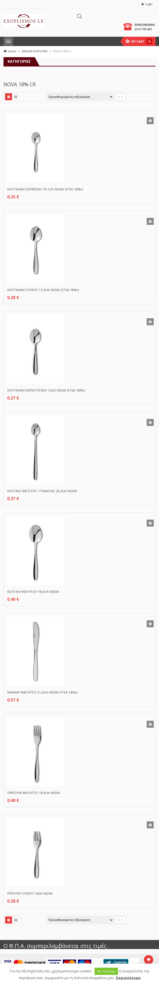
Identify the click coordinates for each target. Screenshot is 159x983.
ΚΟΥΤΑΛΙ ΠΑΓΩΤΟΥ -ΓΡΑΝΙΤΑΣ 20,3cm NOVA (42, 491)
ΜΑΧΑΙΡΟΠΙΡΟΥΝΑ (35, 51)
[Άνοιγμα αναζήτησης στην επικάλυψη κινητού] (79, 16)
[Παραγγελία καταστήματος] (80, 96)
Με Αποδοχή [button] (106, 971)
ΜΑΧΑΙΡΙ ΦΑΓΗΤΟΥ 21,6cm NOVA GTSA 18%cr (42, 692)
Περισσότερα (128, 977)
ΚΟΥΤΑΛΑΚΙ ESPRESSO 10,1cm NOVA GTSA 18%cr (45, 189)
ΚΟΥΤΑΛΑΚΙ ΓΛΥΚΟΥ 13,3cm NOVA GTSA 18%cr (43, 290)
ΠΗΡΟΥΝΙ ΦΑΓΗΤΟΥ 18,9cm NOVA (33, 792)
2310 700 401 (143, 29)
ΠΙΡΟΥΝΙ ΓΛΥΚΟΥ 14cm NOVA (30, 893)
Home (12, 51)
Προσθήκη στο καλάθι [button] (150, 120)
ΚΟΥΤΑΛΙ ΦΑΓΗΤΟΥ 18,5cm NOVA (33, 591)
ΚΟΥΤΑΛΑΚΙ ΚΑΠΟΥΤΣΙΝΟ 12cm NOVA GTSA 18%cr (46, 390)
